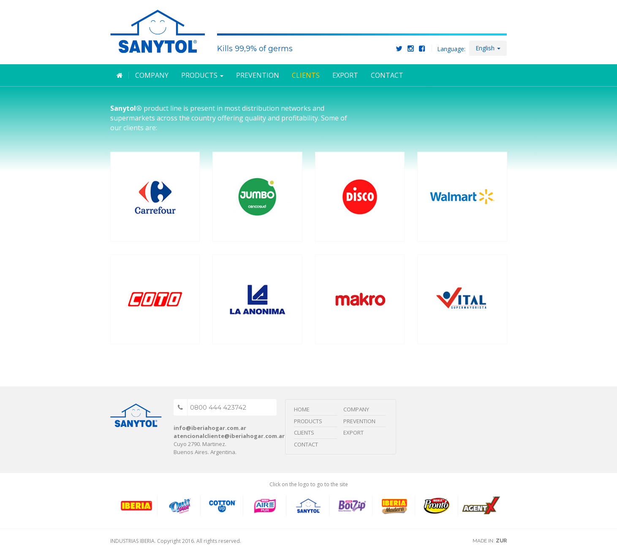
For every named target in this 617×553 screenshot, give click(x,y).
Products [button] (202, 75)
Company (152, 75)
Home (302, 409)
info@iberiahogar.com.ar (210, 428)
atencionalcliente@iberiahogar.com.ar (229, 436)
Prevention (257, 75)
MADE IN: (490, 541)
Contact (387, 75)
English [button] (488, 48)
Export (345, 75)
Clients (306, 75)
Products (308, 421)
